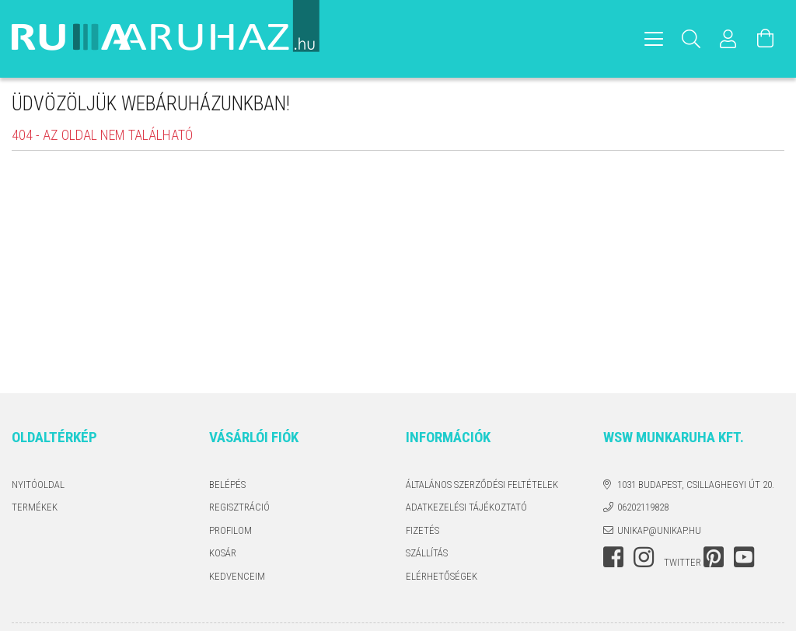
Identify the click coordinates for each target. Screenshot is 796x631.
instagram (644, 557)
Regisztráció (239, 507)
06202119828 (643, 507)
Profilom (230, 530)
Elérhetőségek (441, 576)
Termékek (35, 507)
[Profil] (728, 39)
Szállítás (427, 553)
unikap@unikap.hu (659, 530)
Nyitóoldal (38, 484)
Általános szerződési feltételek (482, 484)
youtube (744, 557)
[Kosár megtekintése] (765, 39)
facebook (613, 557)
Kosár (222, 553)
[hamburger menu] (653, 39)
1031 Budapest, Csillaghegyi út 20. (695, 484)
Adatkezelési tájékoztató (466, 507)
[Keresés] (691, 39)
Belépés (227, 484)
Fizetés (422, 530)
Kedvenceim (237, 576)
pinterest (713, 557)
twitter (682, 562)
